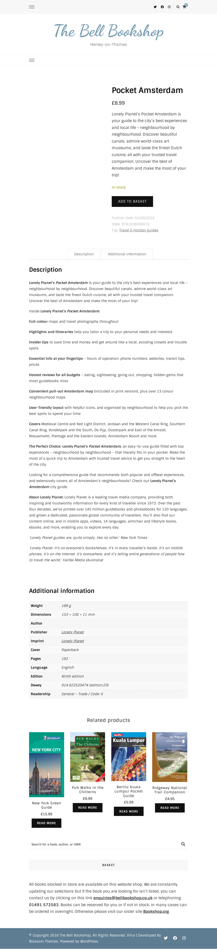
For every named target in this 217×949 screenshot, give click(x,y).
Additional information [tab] (127, 254)
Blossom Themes (43, 941)
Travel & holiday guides (138, 230)
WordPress (89, 941)
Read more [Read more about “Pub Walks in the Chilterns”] (87, 808)
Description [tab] (84, 254)
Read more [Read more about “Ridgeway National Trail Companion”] (169, 808)
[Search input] (103, 844)
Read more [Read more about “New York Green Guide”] (46, 823)
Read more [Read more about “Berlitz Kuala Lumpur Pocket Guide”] (128, 811)
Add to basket (132, 201)
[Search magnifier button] (183, 844)
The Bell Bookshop (108, 30)
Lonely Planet (72, 632)
